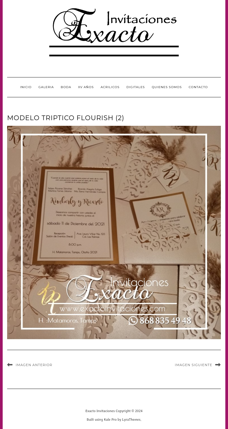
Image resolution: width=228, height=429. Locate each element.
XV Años (86, 87)
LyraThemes (131, 419)
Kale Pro (110, 419)
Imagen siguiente (193, 365)
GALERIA (46, 87)
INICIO (26, 87)
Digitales (135, 87)
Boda (66, 87)
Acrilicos (110, 87)
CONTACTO (198, 87)
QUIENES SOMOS (167, 87)
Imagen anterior (34, 365)
